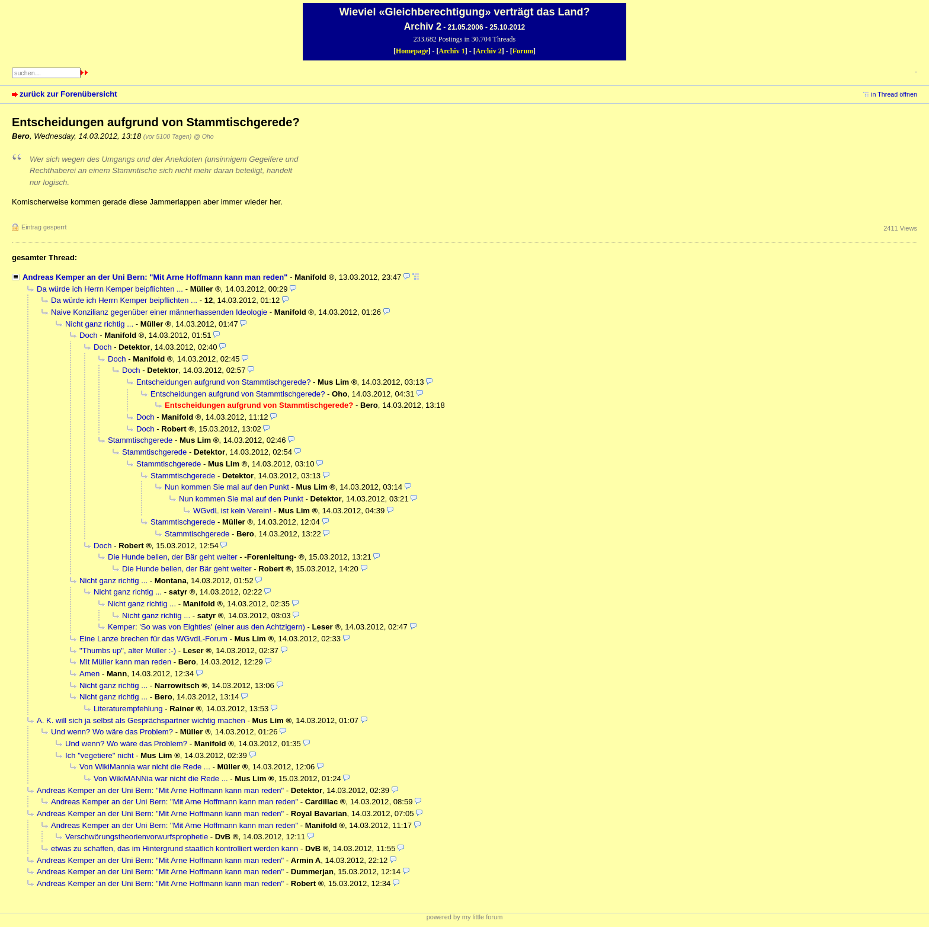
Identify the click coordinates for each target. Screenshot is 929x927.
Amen (89, 673)
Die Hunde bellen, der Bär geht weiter (173, 556)
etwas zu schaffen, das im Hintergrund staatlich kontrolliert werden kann (174, 848)
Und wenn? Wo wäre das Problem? (112, 731)
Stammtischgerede (140, 440)
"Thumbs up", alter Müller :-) (127, 650)
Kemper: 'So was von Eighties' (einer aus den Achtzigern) (206, 626)
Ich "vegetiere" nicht (99, 755)
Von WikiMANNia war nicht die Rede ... (161, 778)
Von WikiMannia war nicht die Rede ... (144, 766)
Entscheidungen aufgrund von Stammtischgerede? (223, 382)
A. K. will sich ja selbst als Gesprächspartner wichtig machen (141, 720)
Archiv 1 (452, 51)
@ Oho (204, 136)
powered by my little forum (465, 916)
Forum (522, 51)
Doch (88, 335)
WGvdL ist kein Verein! (232, 510)
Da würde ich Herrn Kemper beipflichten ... (110, 289)
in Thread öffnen (894, 94)
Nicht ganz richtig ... (99, 323)
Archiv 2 (489, 51)
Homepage (412, 51)
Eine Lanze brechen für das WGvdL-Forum (153, 638)
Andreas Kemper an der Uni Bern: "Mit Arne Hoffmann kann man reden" (155, 277)
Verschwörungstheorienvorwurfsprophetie (136, 836)
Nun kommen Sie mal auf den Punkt (227, 486)
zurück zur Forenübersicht (68, 93)
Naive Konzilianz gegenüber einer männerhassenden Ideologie (159, 312)
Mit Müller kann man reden (125, 661)
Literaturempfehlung (128, 708)
